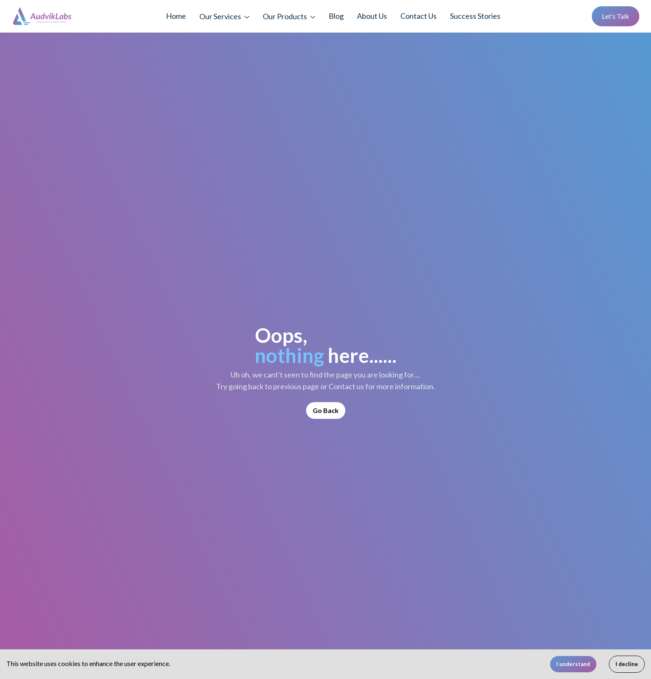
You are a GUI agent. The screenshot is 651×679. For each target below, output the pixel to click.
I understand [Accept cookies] (573, 664)
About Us (372, 15)
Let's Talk (615, 16)
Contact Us (418, 15)
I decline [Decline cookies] (627, 664)
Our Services (220, 16)
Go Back (326, 410)
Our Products (285, 16)
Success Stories (475, 15)
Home (176, 15)
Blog (336, 15)
